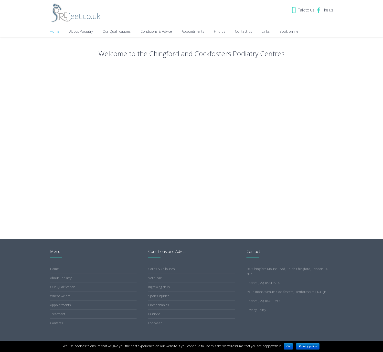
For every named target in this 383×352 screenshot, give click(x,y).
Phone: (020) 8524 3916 (262, 282)
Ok (288, 346)
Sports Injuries (158, 296)
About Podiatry (61, 278)
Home (54, 269)
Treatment (57, 314)
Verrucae (155, 278)
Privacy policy (308, 346)
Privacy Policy (256, 310)
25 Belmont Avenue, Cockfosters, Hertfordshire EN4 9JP (286, 292)
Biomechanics (158, 305)
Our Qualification (62, 287)
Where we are (60, 296)
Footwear (155, 323)
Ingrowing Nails (159, 287)
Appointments (60, 305)
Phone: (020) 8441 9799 (262, 301)
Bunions (154, 314)
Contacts (56, 323)
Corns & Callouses (161, 269)
